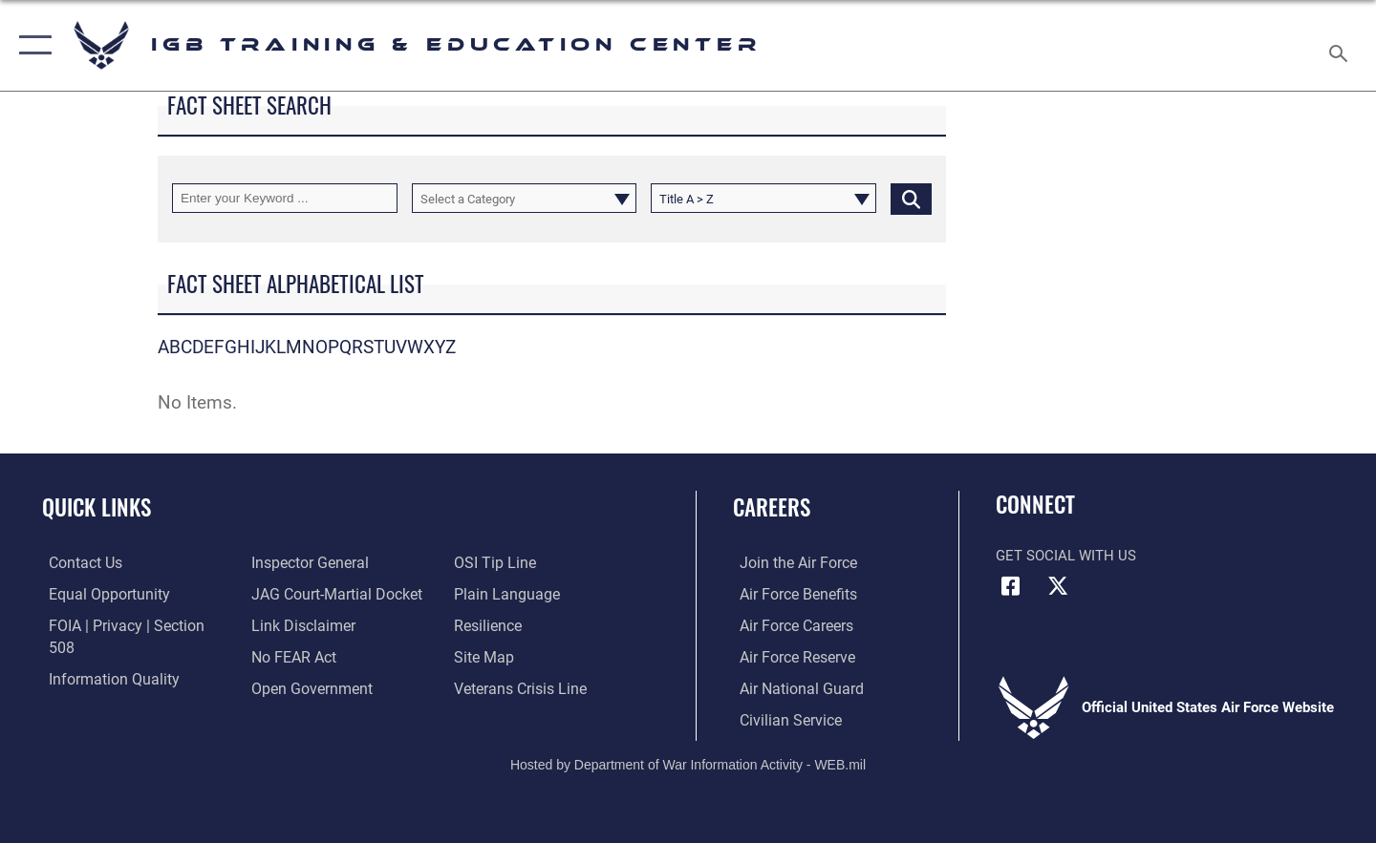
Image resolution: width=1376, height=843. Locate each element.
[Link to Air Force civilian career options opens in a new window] (781, 718)
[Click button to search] (911, 198)
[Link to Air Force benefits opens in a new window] (790, 592)
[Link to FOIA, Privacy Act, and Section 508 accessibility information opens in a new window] (129, 624)
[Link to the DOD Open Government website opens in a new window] (306, 655)
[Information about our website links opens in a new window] (299, 592)
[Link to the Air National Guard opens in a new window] (791, 687)
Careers (771, 507)
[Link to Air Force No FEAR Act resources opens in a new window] (291, 624)
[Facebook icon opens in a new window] (1010, 586)
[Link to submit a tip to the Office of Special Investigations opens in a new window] (287, 687)
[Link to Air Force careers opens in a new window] (789, 624)
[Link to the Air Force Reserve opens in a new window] (789, 655)
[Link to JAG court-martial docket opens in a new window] (331, 562)
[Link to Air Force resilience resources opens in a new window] (489, 592)
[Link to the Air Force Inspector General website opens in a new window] (98, 687)
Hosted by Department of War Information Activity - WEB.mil (688, 762)
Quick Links (96, 507)
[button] (31, 45)
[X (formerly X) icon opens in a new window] (1057, 586)
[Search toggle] (1341, 45)
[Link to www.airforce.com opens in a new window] (790, 562)
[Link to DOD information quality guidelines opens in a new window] (103, 655)
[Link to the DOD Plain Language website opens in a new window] (504, 562)
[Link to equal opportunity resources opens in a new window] (99, 592)
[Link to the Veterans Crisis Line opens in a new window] (520, 655)
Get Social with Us (1066, 555)
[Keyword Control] (285, 198)
